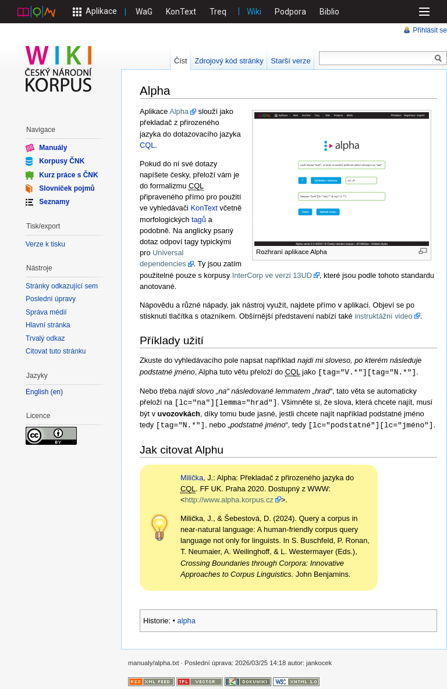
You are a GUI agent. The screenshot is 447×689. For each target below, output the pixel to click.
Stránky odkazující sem (62, 286)
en (57, 392)
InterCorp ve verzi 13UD (272, 275)
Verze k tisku (45, 244)
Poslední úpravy (51, 299)
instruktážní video (383, 316)
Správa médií (46, 312)
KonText (181, 11)
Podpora (290, 11)
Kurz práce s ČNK (68, 174)
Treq (218, 11)
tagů (198, 219)
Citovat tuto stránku (56, 351)
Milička (191, 476)
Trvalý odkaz (45, 338)
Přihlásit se (430, 30)
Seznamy (54, 202)
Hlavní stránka (48, 325)
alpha (187, 619)
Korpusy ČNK (61, 161)
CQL (147, 145)
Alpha (179, 111)
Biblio (329, 11)
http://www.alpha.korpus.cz (229, 498)
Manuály (53, 148)
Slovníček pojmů (66, 188)
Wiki (254, 11)
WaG (144, 11)
